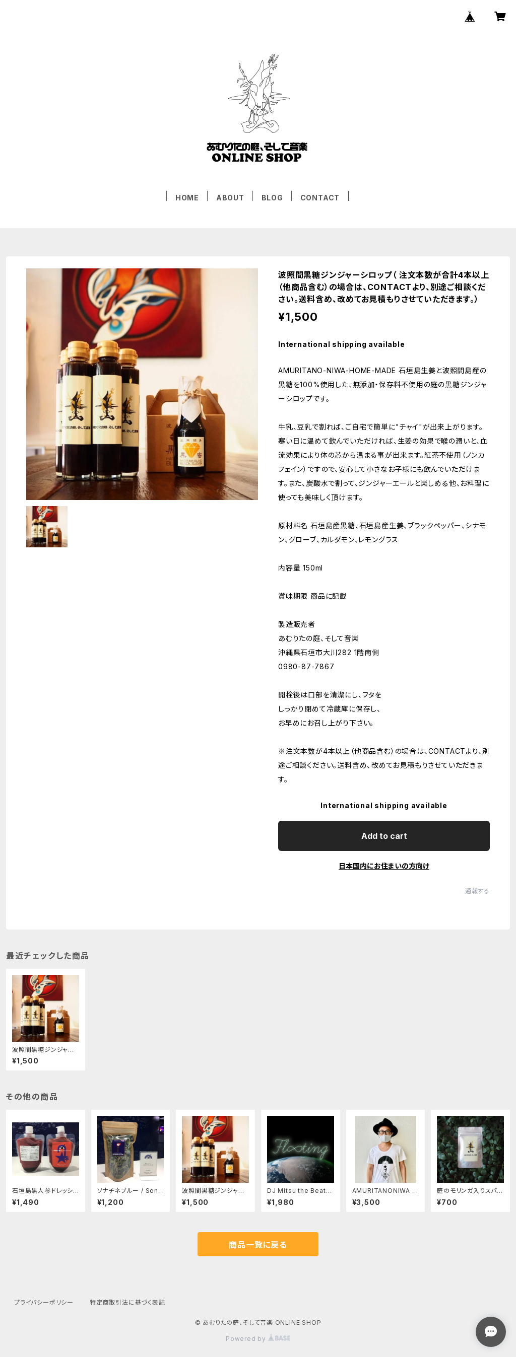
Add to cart (384, 836)
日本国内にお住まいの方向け (384, 866)
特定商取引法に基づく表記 (127, 1302)
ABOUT (230, 197)
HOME (187, 197)
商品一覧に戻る (258, 1245)
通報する (477, 891)
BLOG (272, 197)
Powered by (258, 1338)
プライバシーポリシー (44, 1302)
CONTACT (320, 197)
